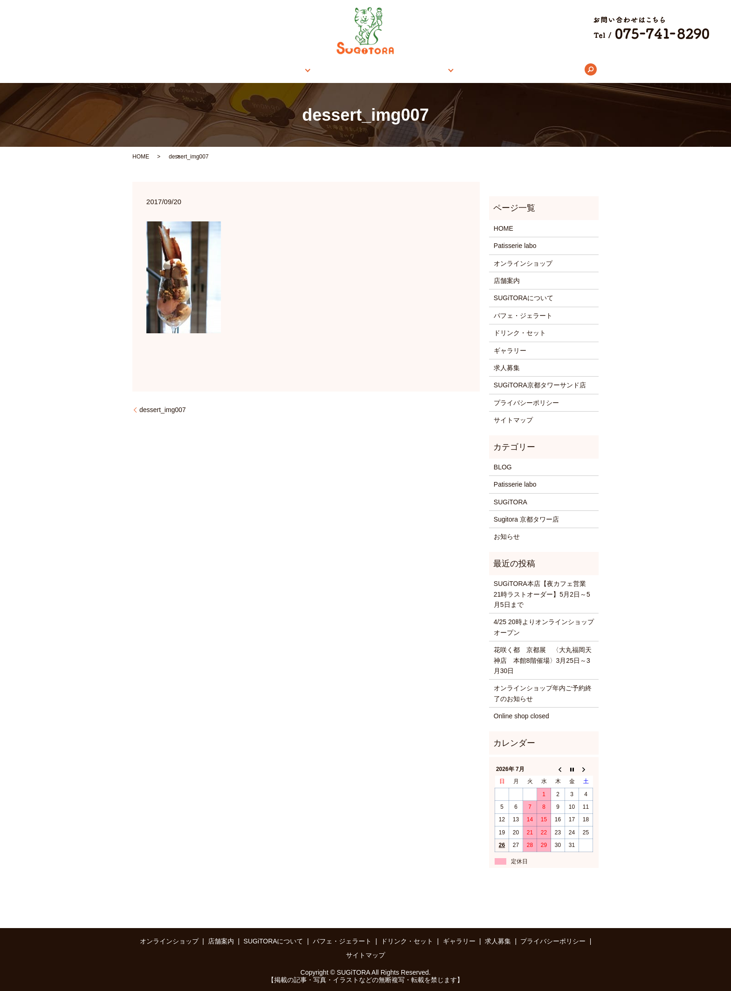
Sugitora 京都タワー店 (526, 519)
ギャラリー (471, 69)
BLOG (503, 467)
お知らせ (507, 536)
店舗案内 (295, 69)
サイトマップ (513, 420)
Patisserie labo (515, 245)
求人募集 (516, 69)
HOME (182, 69)
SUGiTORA (510, 502)
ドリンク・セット (520, 333)
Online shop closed (521, 716)
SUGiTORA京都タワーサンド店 (540, 385)
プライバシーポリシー (526, 402)
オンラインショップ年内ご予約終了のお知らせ (543, 693)
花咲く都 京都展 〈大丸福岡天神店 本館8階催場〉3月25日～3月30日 (543, 660)
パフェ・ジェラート (523, 315)
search (552, 69)
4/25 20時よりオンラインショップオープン (544, 627)
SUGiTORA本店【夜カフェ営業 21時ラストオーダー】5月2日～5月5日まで (543, 594)
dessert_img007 (162, 409)
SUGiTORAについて (360, 69)
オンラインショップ (236, 69)
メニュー (420, 69)
